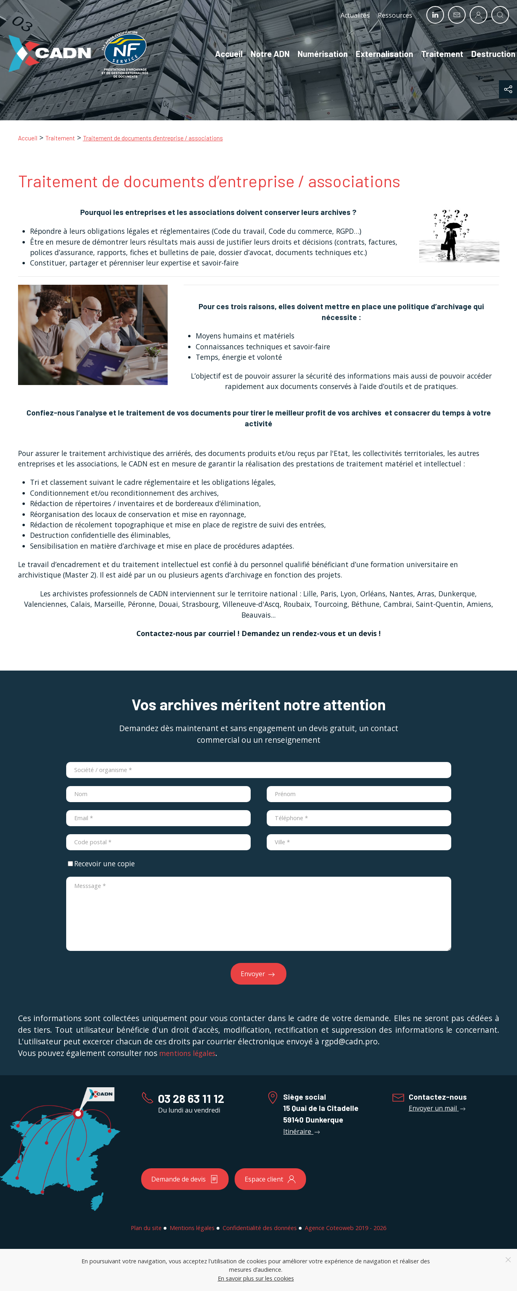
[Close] (508, 1260)
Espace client (270, 1179)
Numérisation (314, 54)
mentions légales (187, 1053)
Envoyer (258, 974)
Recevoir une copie (101, 863)
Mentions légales (192, 1228)
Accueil (220, 54)
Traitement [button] (434, 54)
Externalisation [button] (376, 54)
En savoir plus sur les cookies (256, 1278)
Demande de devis (185, 1179)
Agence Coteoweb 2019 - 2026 (345, 1228)
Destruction (485, 54)
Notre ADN (261, 54)
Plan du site (146, 1228)
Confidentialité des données (260, 1228)
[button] (508, 89)
